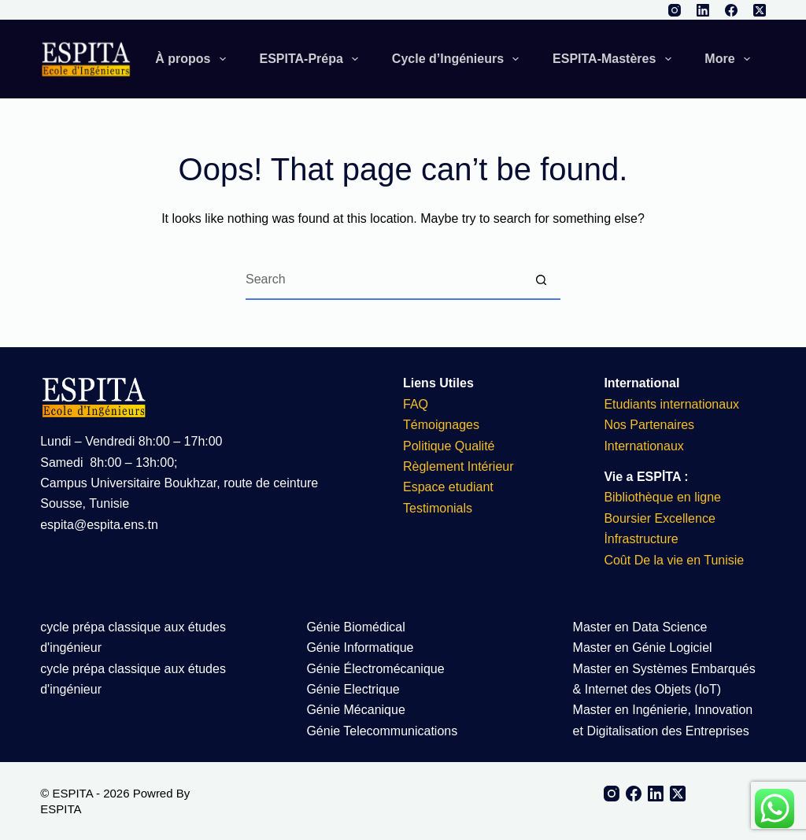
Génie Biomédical (355, 627)
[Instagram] (674, 10)
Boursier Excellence (659, 518)
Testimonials (437, 508)
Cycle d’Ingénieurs (458, 59)
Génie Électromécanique (377, 668)
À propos (193, 59)
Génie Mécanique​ (355, 709)
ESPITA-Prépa (311, 59)
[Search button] (540, 280)
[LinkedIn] (703, 10)
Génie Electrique (352, 689)
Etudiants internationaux (671, 404)
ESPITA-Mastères (615, 59)
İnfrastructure (641, 539)
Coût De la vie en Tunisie (675, 560)
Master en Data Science (640, 627)
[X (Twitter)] (759, 10)
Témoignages (441, 424)
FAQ (415, 404)
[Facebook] (731, 10)
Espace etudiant (448, 487)
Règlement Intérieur (458, 466)
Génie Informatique (359, 647)
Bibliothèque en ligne (662, 497)
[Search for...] (383, 280)
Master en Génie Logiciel (642, 647)
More (730, 59)
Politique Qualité (449, 446)
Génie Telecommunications (381, 731)
